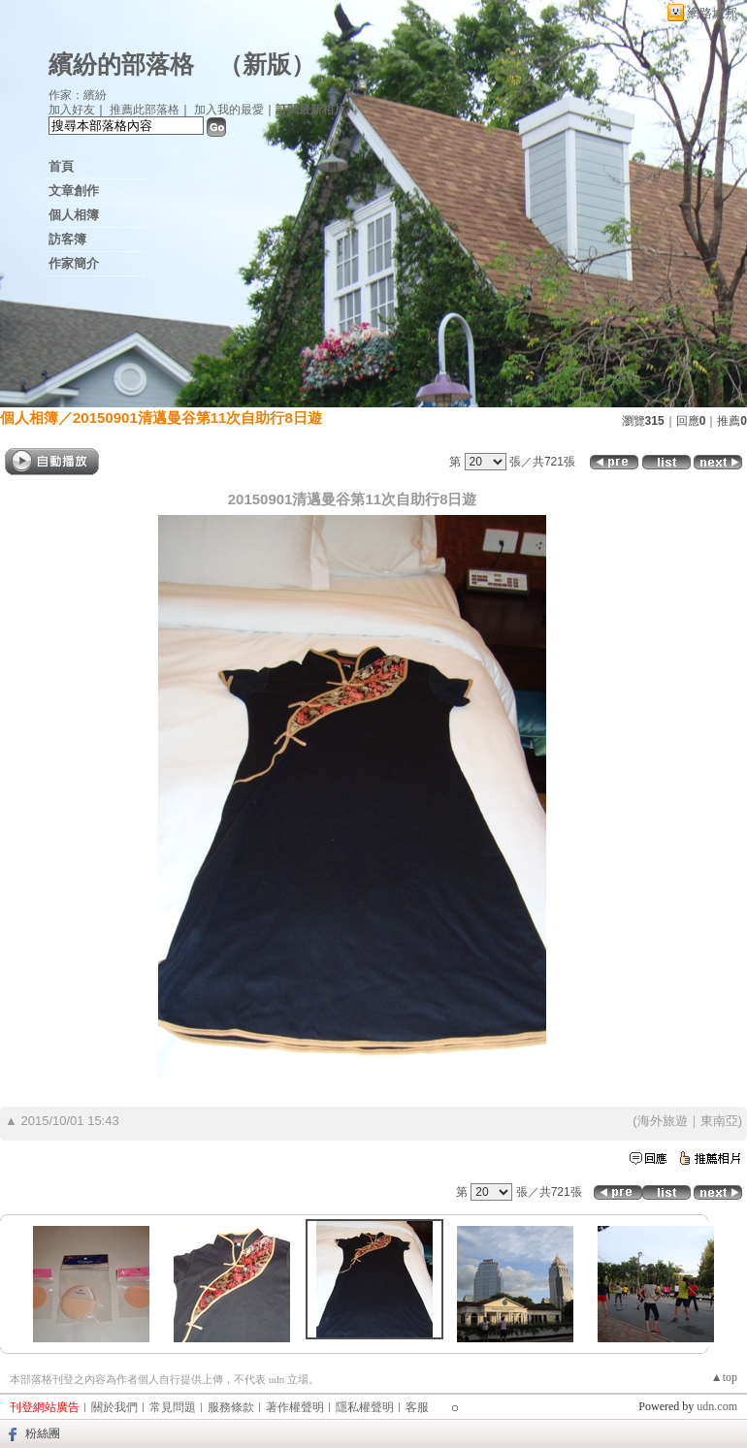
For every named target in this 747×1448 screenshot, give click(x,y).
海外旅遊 (662, 1120)
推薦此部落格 (144, 109)
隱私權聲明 (365, 1407)
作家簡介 (74, 263)
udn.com (717, 1406)
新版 (267, 64)
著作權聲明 (295, 1407)
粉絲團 (42, 1433)
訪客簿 (67, 239)
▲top (724, 1377)
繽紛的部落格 (121, 64)
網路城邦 (712, 13)
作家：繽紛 (78, 95)
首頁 (61, 166)
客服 (417, 1407)
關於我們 (114, 1407)
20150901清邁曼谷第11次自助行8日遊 (197, 417)
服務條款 (231, 1407)
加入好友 (72, 109)
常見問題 (172, 1407)
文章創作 (74, 190)
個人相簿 (74, 215)
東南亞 (719, 1120)
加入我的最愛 (229, 109)
